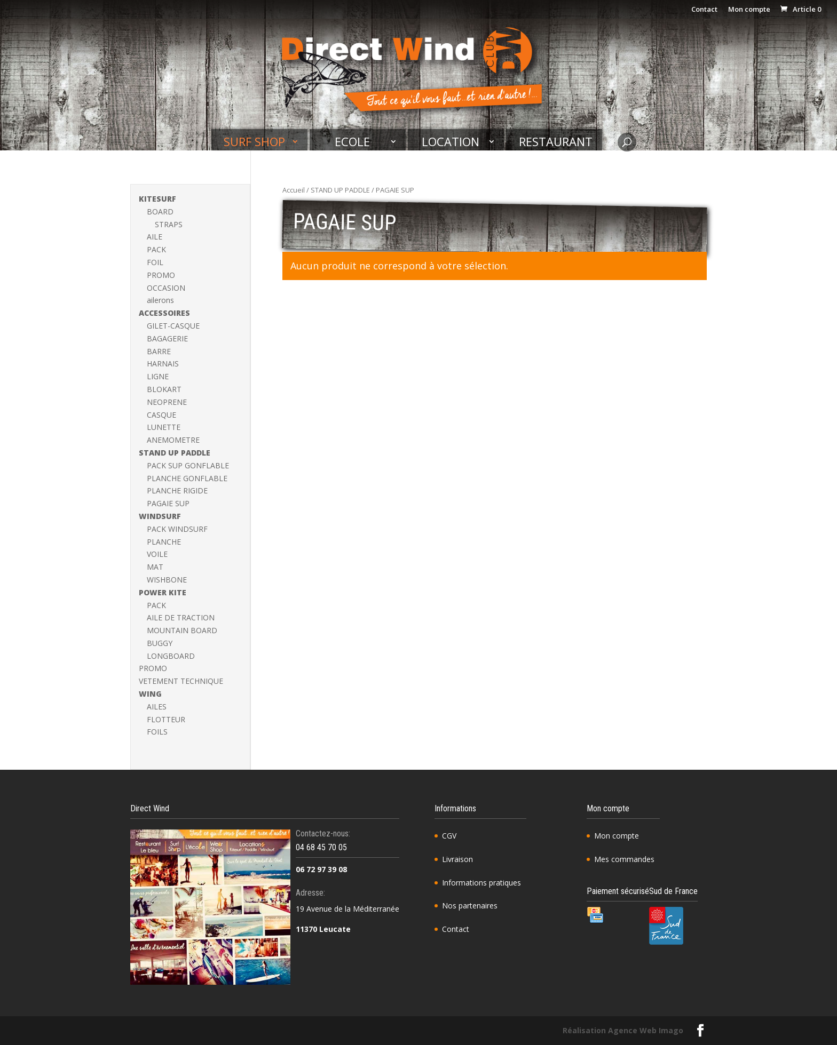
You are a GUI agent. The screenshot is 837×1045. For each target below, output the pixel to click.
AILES (157, 706)
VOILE (157, 554)
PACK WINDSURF (177, 529)
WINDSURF (160, 516)
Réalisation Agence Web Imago (623, 1030)
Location (450, 142)
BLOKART (164, 389)
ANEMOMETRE (173, 440)
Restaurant (556, 142)
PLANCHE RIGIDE (177, 490)
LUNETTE (163, 427)
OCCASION (166, 288)
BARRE (159, 351)
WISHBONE (167, 580)
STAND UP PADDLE (340, 190)
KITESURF (157, 199)
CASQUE (161, 415)
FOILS (157, 732)
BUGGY (159, 643)
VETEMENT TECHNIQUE (181, 681)
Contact (704, 10)
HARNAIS (163, 363)
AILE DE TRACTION (181, 617)
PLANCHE (164, 542)
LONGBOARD (171, 656)
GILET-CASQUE (173, 326)
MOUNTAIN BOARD (182, 630)
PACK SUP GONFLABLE (188, 465)
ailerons (160, 300)
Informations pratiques (481, 883)
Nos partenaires (470, 905)
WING (150, 694)
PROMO (161, 275)
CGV (449, 836)
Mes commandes (624, 859)
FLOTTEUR (166, 719)
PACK (156, 249)
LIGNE (158, 376)
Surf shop (254, 142)
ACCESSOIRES (164, 313)
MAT (155, 567)
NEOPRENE (167, 402)
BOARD (160, 211)
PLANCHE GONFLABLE (187, 478)
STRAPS (169, 224)
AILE (154, 237)
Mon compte (749, 10)
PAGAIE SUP (168, 503)
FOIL (155, 262)
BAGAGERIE (167, 338)
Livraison (457, 859)
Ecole (352, 142)
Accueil (293, 190)
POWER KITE (162, 592)
